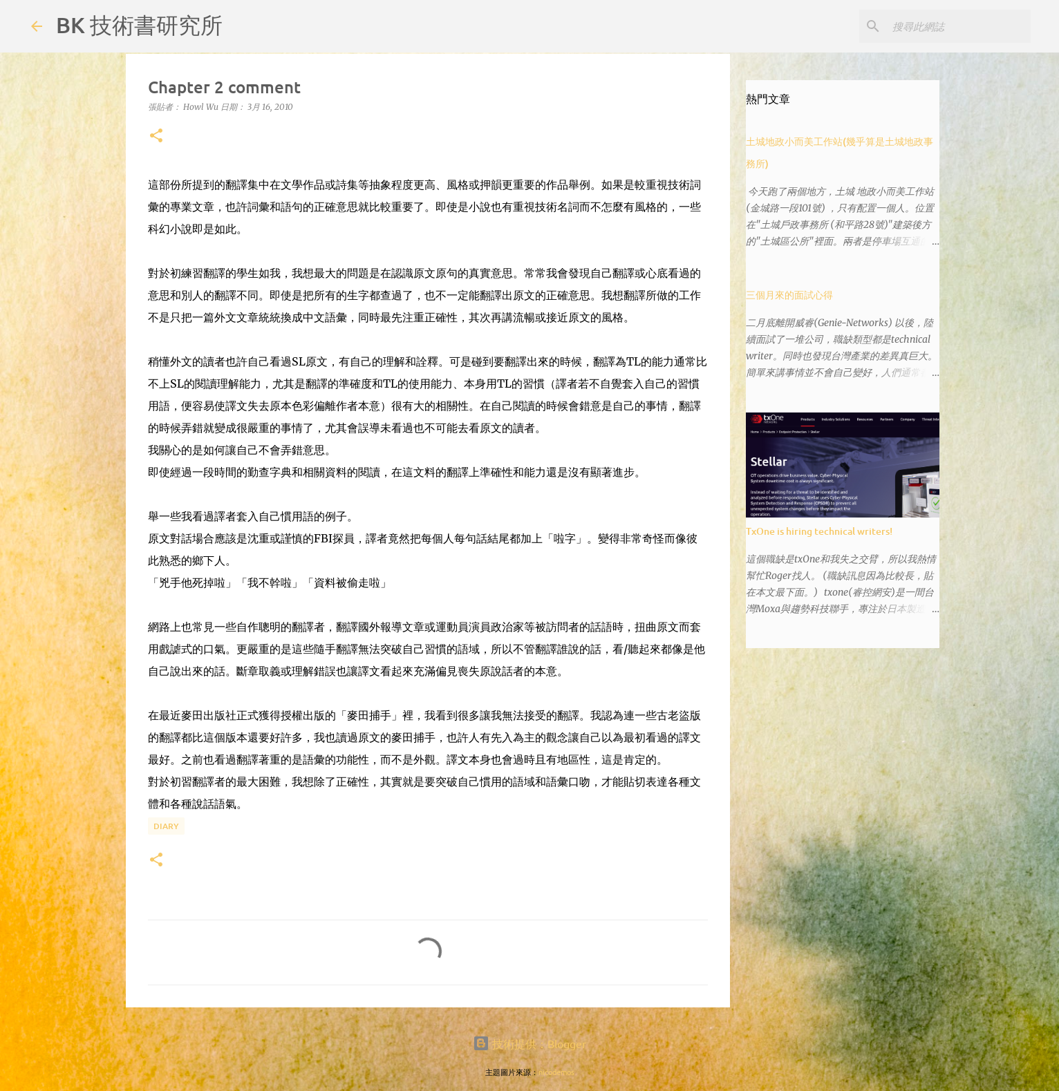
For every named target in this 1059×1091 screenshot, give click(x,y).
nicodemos (556, 1071)
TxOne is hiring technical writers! (819, 531)
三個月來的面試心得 (789, 294)
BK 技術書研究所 (139, 24)
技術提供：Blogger (529, 1043)
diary (166, 826)
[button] (156, 136)
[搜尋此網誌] (958, 26)
